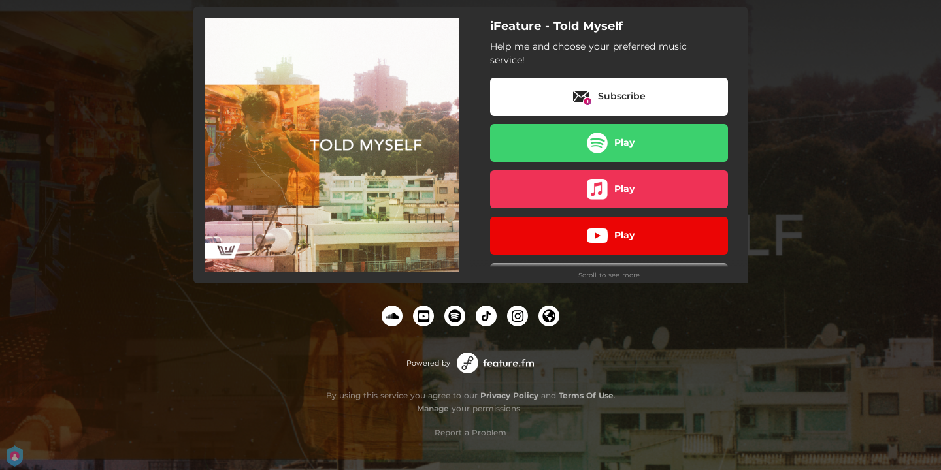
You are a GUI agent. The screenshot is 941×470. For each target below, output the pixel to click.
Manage (433, 408)
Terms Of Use (586, 395)
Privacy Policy (509, 395)
